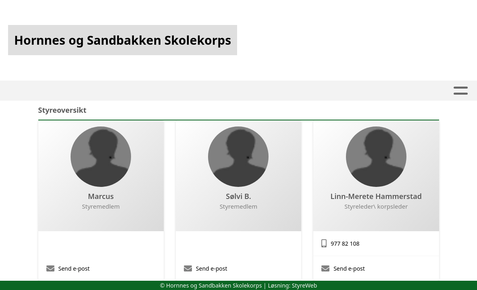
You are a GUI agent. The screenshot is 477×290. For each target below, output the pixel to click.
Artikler (124, 91)
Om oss (328, 91)
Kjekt (252, 91)
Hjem (90, 91)
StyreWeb (304, 285)
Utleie (288, 91)
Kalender (206, 91)
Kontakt (376, 91)
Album (162, 91)
